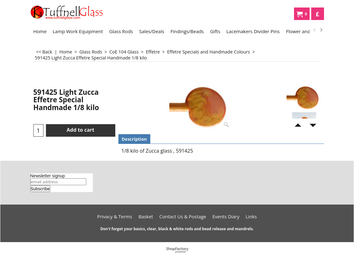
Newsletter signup (47, 175)
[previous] (315, 30)
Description (134, 139)
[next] (321, 30)
